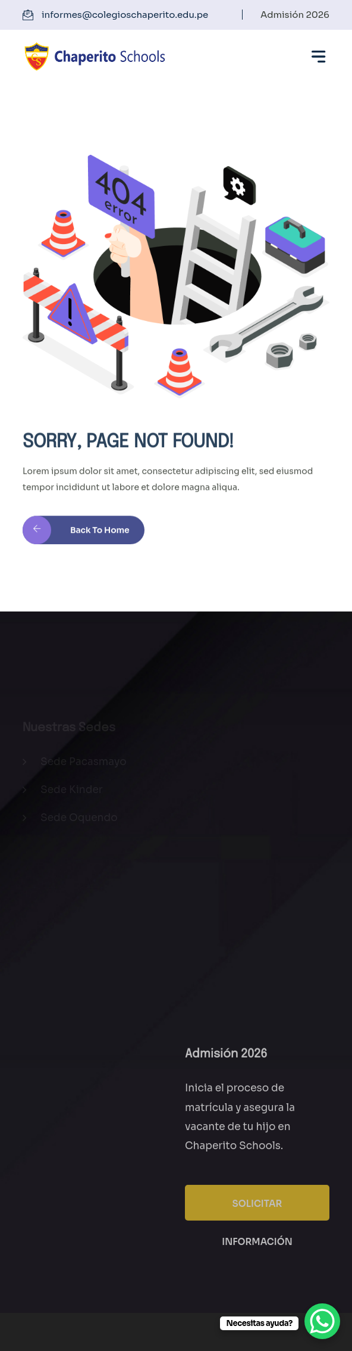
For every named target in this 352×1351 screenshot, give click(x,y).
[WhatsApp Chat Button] (322, 1321)
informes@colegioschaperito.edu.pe (125, 14)
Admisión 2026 (294, 14)
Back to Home (76, 534)
